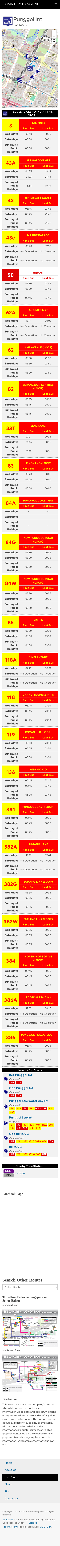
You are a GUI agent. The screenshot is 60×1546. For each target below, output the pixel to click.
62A (11, 312)
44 (50, 1109)
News (8, 1484)
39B (44, 1109)
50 (11, 275)
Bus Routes (12, 1477)
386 (10, 1037)
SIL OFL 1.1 (45, 1527)
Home (8, 1463)
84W (10, 583)
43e (10, 237)
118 (11, 697)
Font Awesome (10, 1527)
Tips (7, 1491)
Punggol (20, 1173)
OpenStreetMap (22, 107)
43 (11, 200)
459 (12, 1112)
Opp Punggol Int (21, 1088)
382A (10, 847)
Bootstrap (7, 1520)
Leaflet (10, 107)
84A (11, 503)
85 (11, 622)
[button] (54, 41)
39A (25, 1128)
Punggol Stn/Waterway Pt (28, 1101)
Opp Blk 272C (19, 1134)
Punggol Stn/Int (20, 1117)
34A (18, 1109)
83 (11, 466)
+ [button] (54, 32)
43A (11, 163)
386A (10, 1000)
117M (18, 1083)
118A (11, 660)
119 (11, 735)
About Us (10, 1470)
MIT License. (30, 1523)
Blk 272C (15, 1147)
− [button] (54, 36)
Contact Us (12, 1498)
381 (10, 809)
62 (11, 350)
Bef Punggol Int (20, 1075)
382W (11, 921)
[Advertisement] (30, 1241)
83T (10, 428)
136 (10, 772)
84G (10, 542)
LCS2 (38, 1109)
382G (10, 884)
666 (44, 1141)
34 (12, 1109)
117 (12, 1083)
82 (11, 389)
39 (25, 1109)
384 (10, 961)
